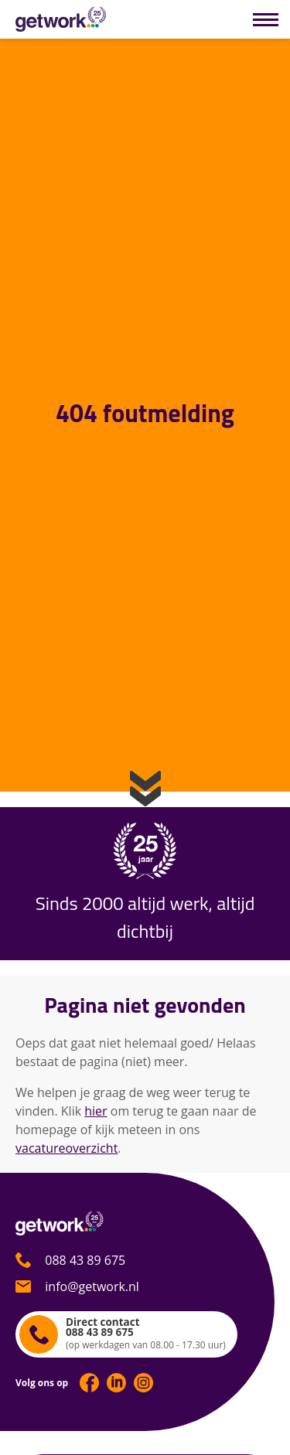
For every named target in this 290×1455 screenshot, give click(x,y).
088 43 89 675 (70, 1260)
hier (95, 1110)
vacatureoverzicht (66, 1148)
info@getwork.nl (77, 1286)
